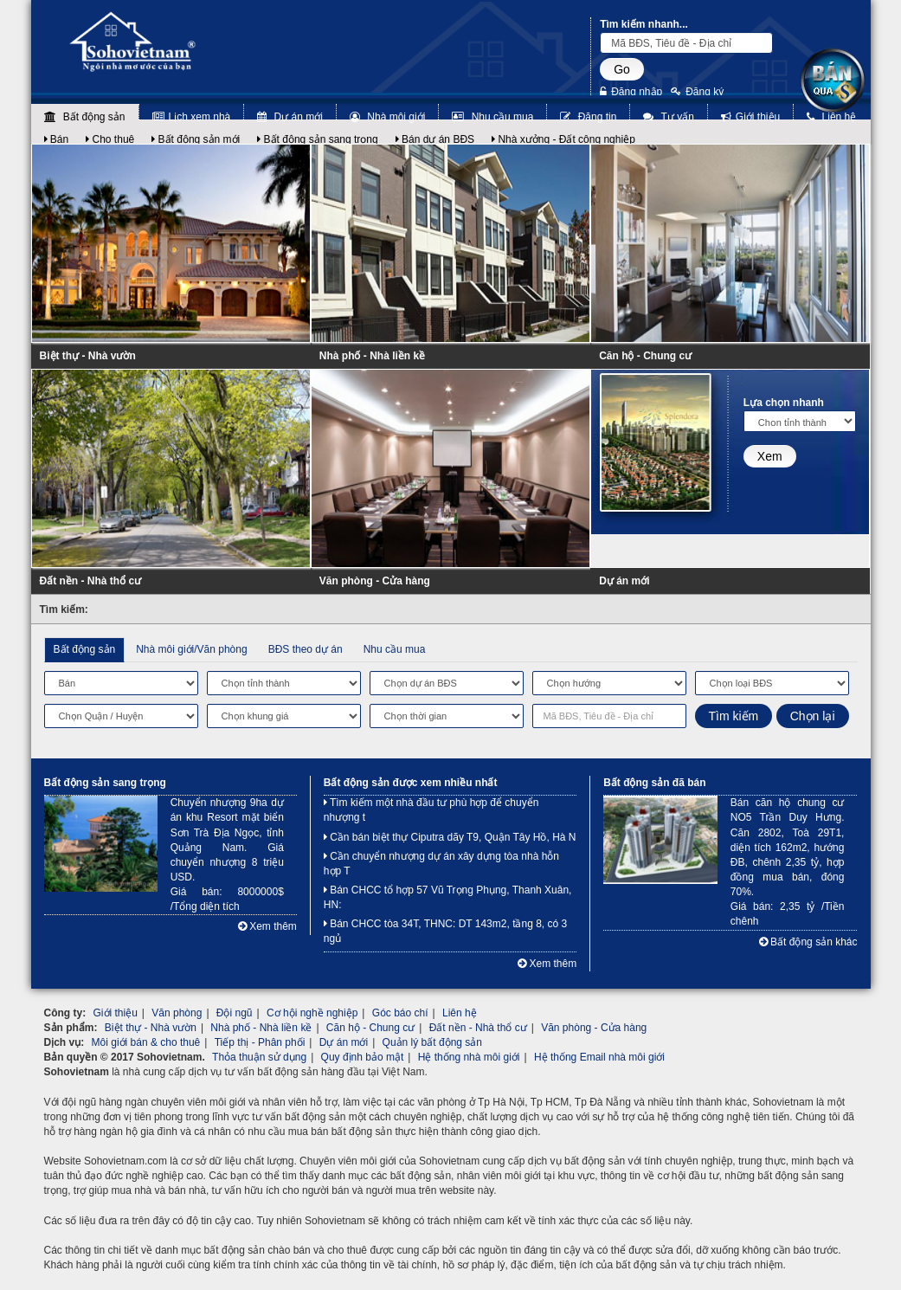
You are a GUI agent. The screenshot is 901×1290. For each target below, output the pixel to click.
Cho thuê (110, 139)
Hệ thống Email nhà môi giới (599, 1057)
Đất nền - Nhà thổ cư (91, 581)
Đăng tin (588, 117)
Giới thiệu (750, 117)
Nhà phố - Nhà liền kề (372, 356)
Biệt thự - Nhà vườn (88, 356)
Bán (56, 139)
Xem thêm (267, 926)
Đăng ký (697, 92)
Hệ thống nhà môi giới (469, 1057)
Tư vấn (668, 117)
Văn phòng (176, 1013)
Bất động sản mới (195, 139)
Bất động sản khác (808, 942)
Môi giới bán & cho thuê (146, 1042)
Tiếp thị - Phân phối (260, 1042)
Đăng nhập (631, 92)
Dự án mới (290, 117)
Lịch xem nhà (191, 117)
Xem (769, 456)
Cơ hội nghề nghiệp (312, 1013)
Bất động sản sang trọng (317, 139)
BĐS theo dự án (305, 649)
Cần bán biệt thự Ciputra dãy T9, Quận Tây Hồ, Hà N (450, 837)
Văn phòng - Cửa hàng (374, 581)
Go (622, 69)
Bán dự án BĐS (435, 139)
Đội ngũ (234, 1013)
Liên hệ (831, 117)
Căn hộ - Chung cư (645, 356)
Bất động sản (84, 117)
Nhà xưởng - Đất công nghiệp (563, 139)
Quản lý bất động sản (432, 1042)
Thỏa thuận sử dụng (259, 1057)
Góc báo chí (400, 1013)
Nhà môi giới (387, 117)
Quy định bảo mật (362, 1057)
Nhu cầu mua (492, 117)
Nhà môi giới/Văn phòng (191, 649)
